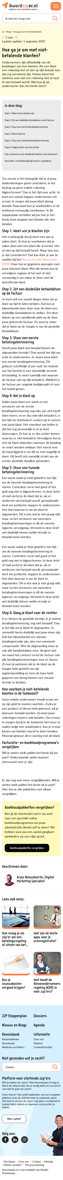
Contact (36, 1161)
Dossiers (40, 1016)
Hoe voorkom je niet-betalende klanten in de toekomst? (31, 154)
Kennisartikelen (10, 1039)
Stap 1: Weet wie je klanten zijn (19, 113)
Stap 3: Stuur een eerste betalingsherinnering (26, 126)
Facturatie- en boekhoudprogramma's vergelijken (28, 160)
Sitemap (48, 1161)
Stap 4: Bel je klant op (15, 133)
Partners (38, 1043)
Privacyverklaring (34, 1165)
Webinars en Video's (13, 1047)
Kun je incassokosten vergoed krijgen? (13, 984)
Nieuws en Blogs (14, 1025)
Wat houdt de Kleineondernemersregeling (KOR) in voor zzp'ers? (47, 986)
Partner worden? (13, 1165)
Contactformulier (43, 1047)
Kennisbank (10, 1034)
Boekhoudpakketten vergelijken (27, 848)
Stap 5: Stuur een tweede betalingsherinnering (27, 140)
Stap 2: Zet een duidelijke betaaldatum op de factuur (29, 120)
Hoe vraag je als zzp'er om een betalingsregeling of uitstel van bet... (15, 939)
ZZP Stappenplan (14, 1016)
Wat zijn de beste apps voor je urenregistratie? (45, 937)
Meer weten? (14, 1118)
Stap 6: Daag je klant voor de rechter (22, 147)
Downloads (8, 1043)
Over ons (39, 1039)
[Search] (31, 18)
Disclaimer (9, 1161)
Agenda (39, 1025)
